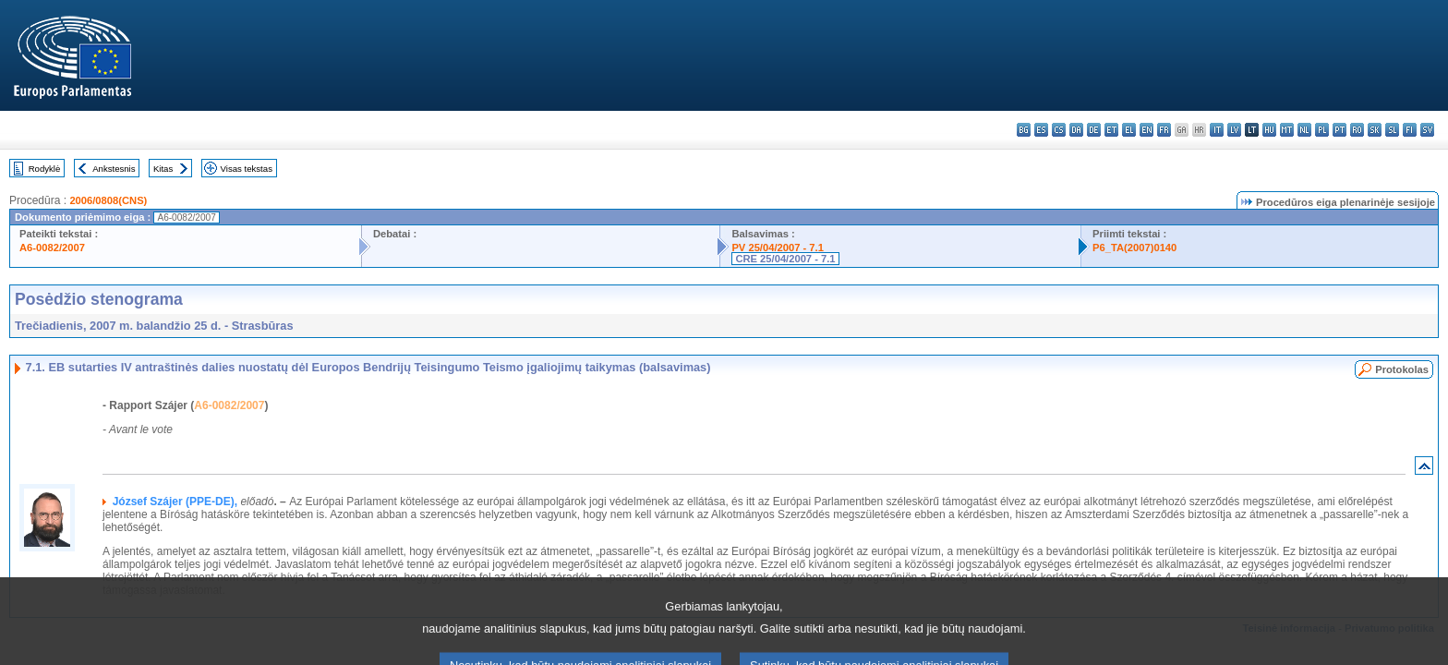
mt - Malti (1287, 130)
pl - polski (1322, 130)
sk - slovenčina (1375, 130)
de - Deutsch (1094, 130)
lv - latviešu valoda (1234, 130)
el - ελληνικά (1129, 130)
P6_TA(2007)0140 (1134, 247)
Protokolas (1402, 369)
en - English (1146, 130)
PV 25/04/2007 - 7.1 (777, 247)
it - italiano (1217, 130)
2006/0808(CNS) (108, 200)
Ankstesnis (113, 168)
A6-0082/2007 (52, 247)
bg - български (1024, 130)
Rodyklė (45, 168)
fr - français (1164, 130)
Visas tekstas (246, 168)
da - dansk (1076, 130)
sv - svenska (1427, 130)
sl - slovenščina (1392, 130)
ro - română (1357, 130)
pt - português (1339, 130)
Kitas (163, 168)
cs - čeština (1059, 130)
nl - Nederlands (1304, 130)
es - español (1041, 130)
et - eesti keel (1111, 130)
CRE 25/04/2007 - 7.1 (785, 258)
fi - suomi (1410, 130)
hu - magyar (1269, 130)
